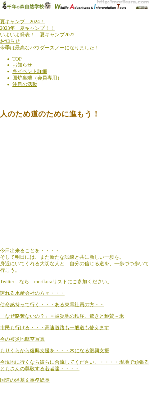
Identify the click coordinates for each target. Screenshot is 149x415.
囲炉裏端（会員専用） (39, 77)
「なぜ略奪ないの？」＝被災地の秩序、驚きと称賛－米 (62, 316)
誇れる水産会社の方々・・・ (32, 293)
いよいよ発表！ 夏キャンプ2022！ (39, 34)
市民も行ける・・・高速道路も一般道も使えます (54, 327)
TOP (17, 59)
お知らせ (10, 41)
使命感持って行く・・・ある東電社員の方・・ (52, 304)
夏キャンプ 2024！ (22, 21)
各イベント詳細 (29, 71)
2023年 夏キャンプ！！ (27, 28)
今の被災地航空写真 (22, 339)
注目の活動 (24, 84)
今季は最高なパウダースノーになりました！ (49, 47)
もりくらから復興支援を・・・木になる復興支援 (54, 350)
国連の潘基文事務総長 (25, 380)
